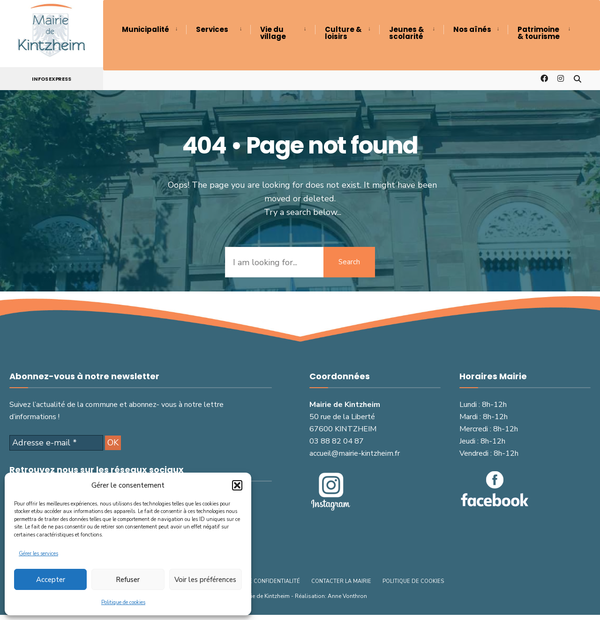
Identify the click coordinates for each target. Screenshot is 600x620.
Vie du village (273, 32)
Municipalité (145, 29)
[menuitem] (154, 29)
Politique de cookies (123, 602)
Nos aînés (472, 29)
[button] (237, 485)
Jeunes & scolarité (406, 32)
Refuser (128, 579)
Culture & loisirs (343, 32)
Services (212, 29)
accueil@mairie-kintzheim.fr (354, 453)
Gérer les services (38, 553)
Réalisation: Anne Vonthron (331, 596)
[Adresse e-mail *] (56, 443)
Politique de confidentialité (258, 581)
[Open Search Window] (577, 78)
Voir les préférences (205, 579)
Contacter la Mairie (341, 581)
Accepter (50, 579)
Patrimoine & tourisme (539, 32)
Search (349, 262)
